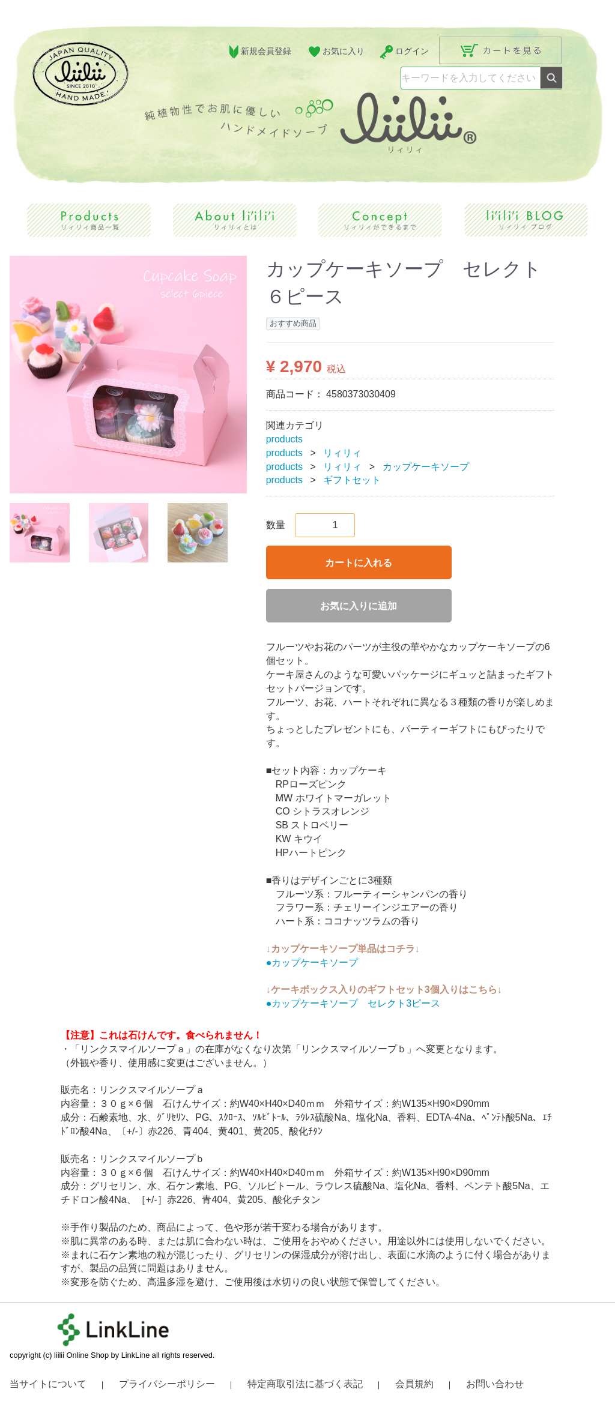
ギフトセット (352, 480)
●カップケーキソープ (312, 962)
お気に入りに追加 (358, 606)
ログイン (404, 51)
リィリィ (342, 452)
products (284, 438)
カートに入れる (358, 563)
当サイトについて (48, 1384)
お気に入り (335, 51)
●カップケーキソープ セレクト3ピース (353, 1003)
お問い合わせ (495, 1384)
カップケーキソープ (426, 466)
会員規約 (414, 1384)
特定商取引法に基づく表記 (305, 1384)
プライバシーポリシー (167, 1384)
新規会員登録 (258, 51)
